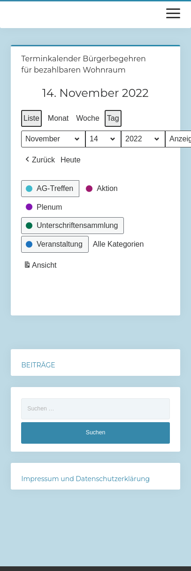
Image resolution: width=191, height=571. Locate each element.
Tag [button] (113, 118)
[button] (39, 160)
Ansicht (41, 266)
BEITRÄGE (38, 365)
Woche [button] (87, 118)
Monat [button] (58, 118)
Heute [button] (71, 160)
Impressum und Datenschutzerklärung (85, 479)
